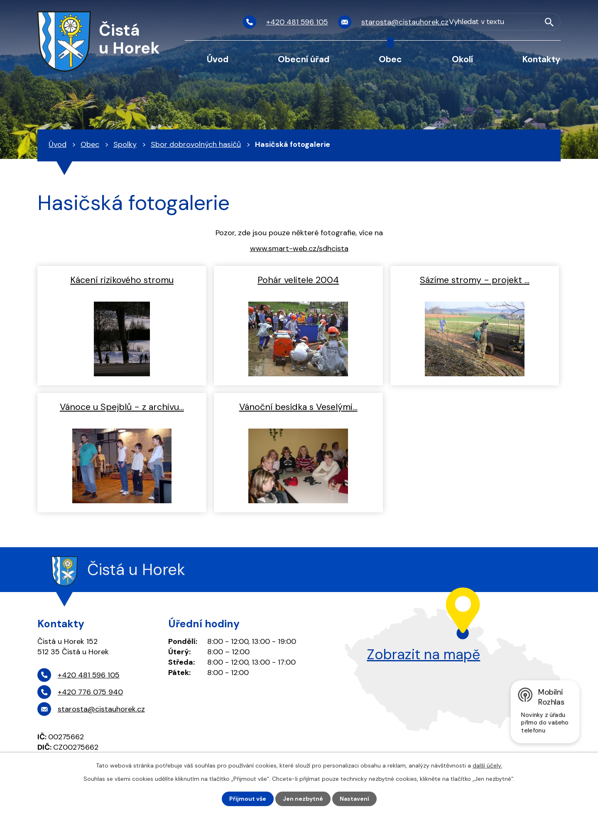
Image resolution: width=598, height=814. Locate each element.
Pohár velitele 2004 (298, 280)
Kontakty (541, 59)
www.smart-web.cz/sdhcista (299, 248)
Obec (390, 59)
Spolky (125, 144)
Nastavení (354, 798)
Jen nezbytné (303, 798)
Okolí (462, 59)
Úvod (217, 59)
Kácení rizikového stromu (122, 280)
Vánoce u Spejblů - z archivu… (122, 407)
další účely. (487, 765)
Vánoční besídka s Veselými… (298, 407)
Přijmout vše (247, 798)
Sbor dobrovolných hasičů (196, 144)
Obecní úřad (303, 59)
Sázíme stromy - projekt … (474, 280)
